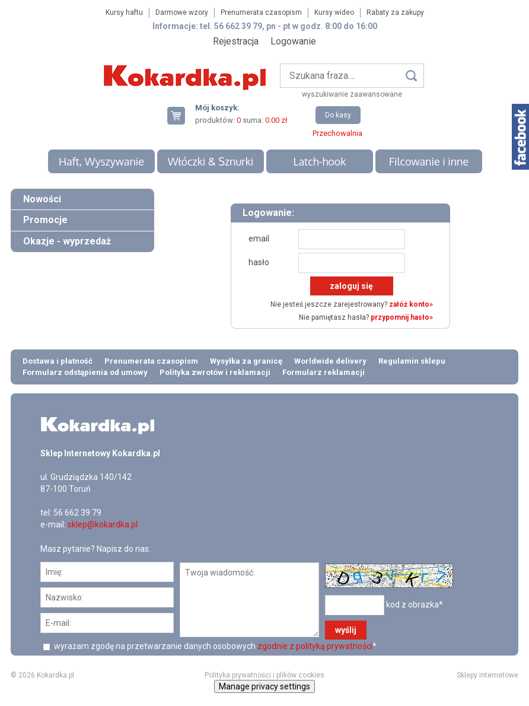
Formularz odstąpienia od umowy (85, 372)
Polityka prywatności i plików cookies (264, 675)
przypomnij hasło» (402, 317)
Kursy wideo (334, 12)
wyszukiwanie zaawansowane (352, 94)
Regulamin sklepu (411, 361)
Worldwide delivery (330, 361)
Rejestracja (236, 41)
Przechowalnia (337, 133)
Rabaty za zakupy (395, 12)
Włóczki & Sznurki (211, 161)
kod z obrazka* (414, 604)
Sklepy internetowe (487, 675)
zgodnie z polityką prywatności (314, 646)
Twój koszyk (181, 115)
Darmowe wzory (181, 12)
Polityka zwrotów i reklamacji (215, 372)
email (258, 238)
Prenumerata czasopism (261, 12)
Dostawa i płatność (58, 361)
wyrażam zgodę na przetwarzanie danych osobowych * (214, 646)
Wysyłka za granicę (246, 361)
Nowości (42, 199)
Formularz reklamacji (323, 372)
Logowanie (293, 41)
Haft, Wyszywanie (101, 161)
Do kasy (338, 115)
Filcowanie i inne (429, 161)
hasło (258, 262)
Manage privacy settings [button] (264, 686)
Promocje (45, 219)
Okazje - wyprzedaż (67, 241)
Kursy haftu (124, 12)
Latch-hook (320, 161)
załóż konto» (411, 304)
